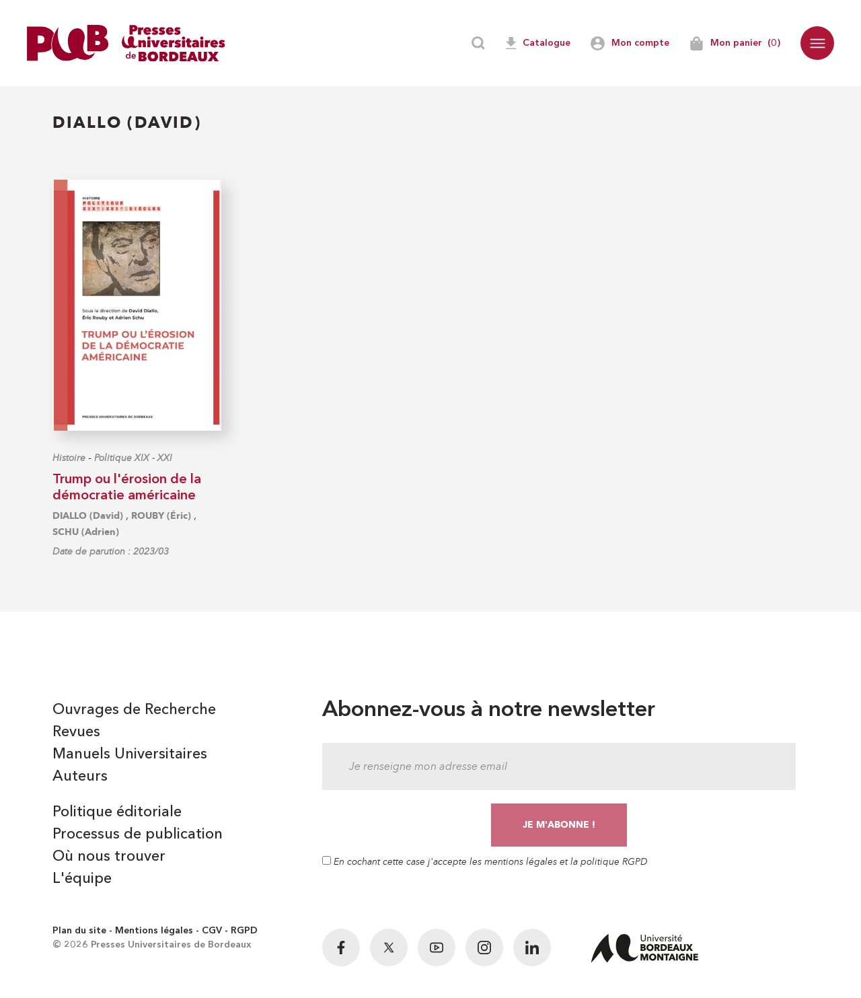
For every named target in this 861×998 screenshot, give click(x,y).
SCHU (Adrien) (85, 532)
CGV (212, 930)
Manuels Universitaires (129, 754)
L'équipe (82, 878)
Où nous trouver (108, 856)
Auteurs (80, 776)
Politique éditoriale (117, 812)
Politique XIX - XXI (133, 458)
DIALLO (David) (87, 516)
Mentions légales (154, 930)
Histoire (68, 458)
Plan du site (79, 930)
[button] (817, 43)
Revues (76, 732)
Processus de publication (137, 834)
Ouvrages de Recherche (134, 710)
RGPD (244, 930)
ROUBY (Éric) (161, 516)
